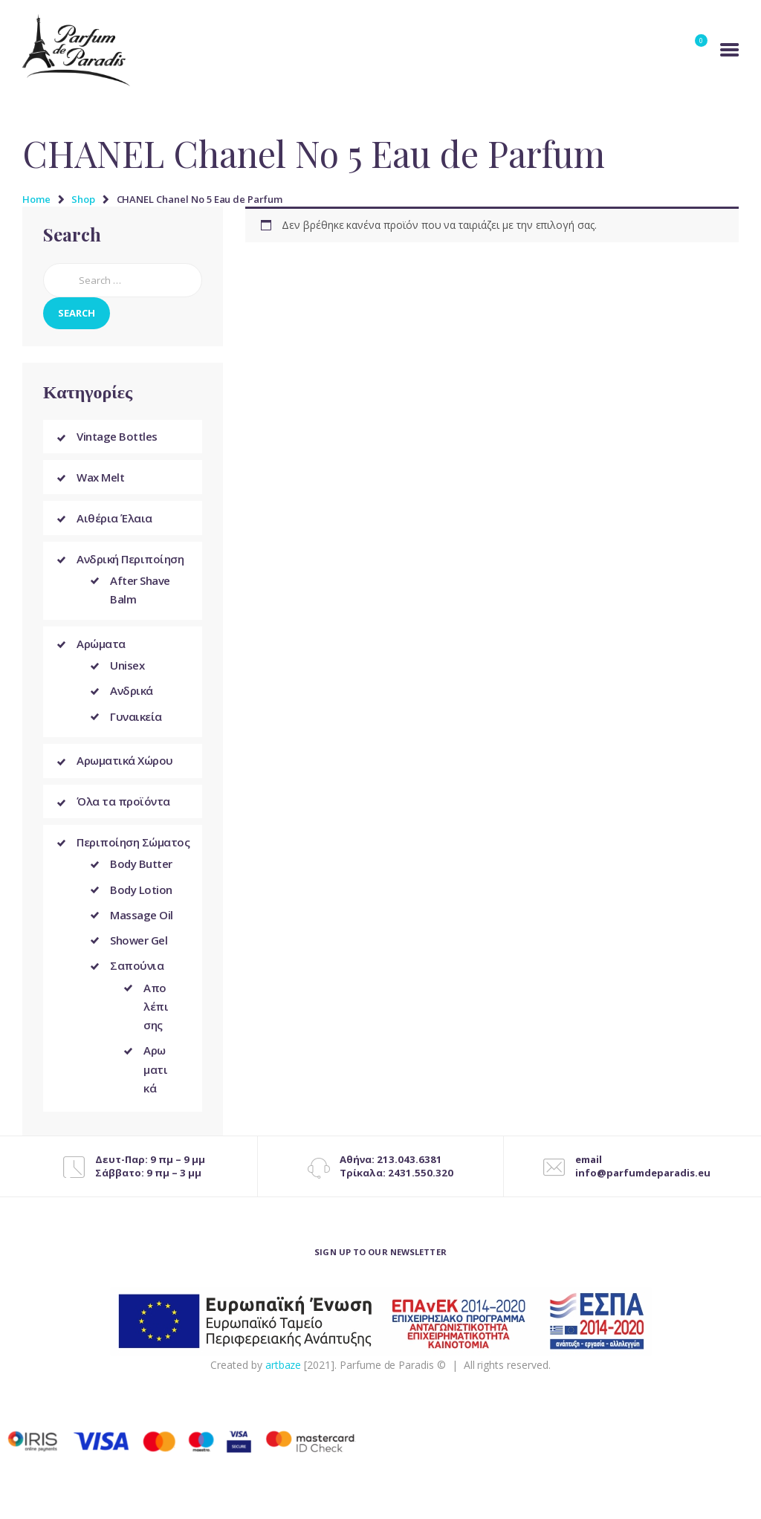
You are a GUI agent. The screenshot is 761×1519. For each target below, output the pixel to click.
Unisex (127, 670)
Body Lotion (141, 897)
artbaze (283, 1373)
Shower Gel (138, 948)
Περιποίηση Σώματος (133, 849)
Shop (83, 199)
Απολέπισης (155, 1014)
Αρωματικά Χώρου (125, 766)
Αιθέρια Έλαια (114, 520)
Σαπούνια (136, 973)
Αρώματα (101, 648)
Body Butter (141, 871)
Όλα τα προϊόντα (123, 807)
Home (36, 199)
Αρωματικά (155, 1077)
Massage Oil (141, 922)
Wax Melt (100, 478)
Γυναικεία (136, 720)
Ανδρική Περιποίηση (130, 562)
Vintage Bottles (117, 437)
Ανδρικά (131, 695)
